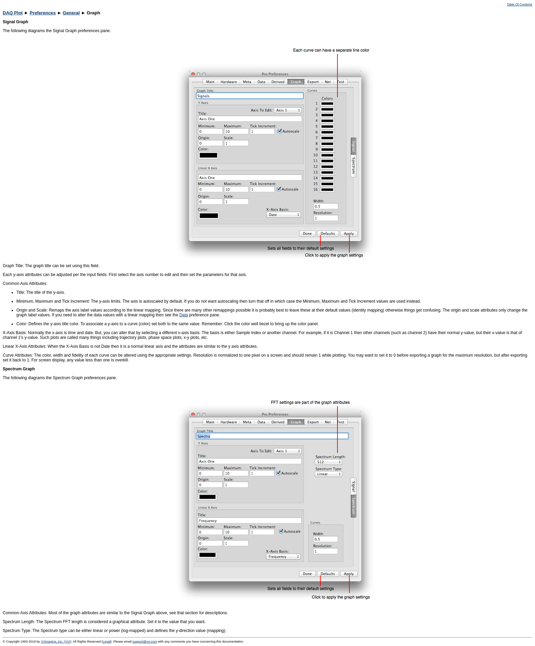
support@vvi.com (144, 641)
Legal (107, 641)
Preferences (43, 12)
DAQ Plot (13, 12)
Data (183, 315)
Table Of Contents (519, 4)
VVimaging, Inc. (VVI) (56, 641)
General (71, 12)
